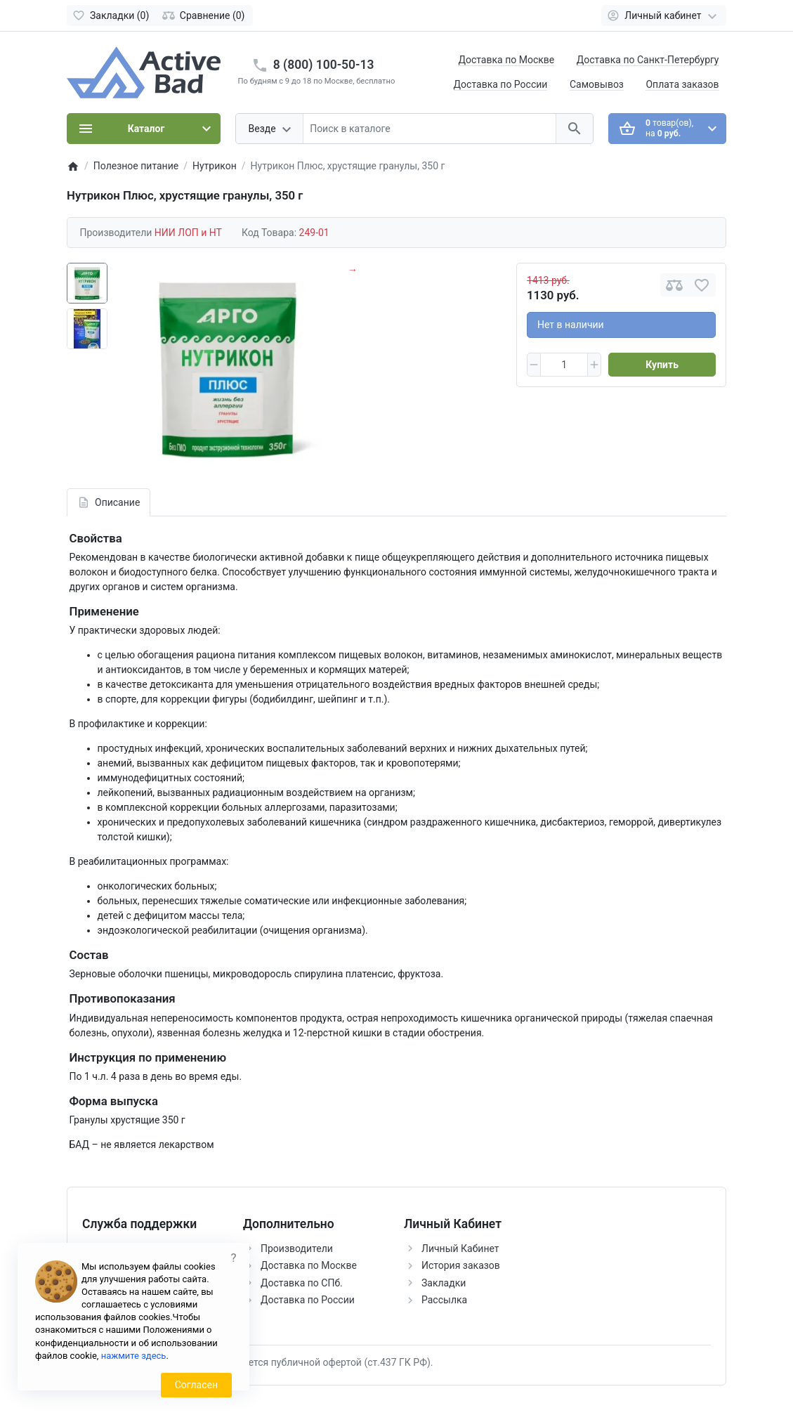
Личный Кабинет (460, 1248)
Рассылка (444, 1299)
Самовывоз (597, 84)
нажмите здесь (133, 1355)
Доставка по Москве (506, 59)
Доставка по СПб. (302, 1283)
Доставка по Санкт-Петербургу (648, 59)
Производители (297, 1248)
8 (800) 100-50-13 (323, 65)
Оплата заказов (682, 84)
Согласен (196, 1384)
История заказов (460, 1265)
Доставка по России (501, 84)
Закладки (443, 1283)
